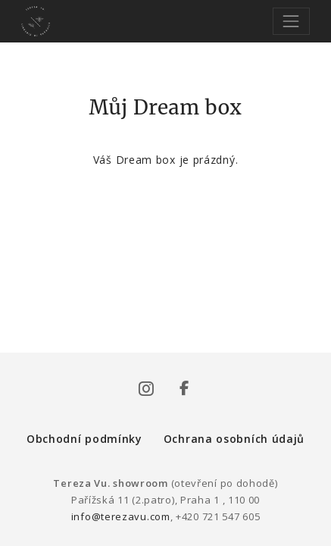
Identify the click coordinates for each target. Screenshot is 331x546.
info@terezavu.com (120, 516)
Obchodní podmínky (84, 438)
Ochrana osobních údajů (234, 438)
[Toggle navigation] (291, 21)
